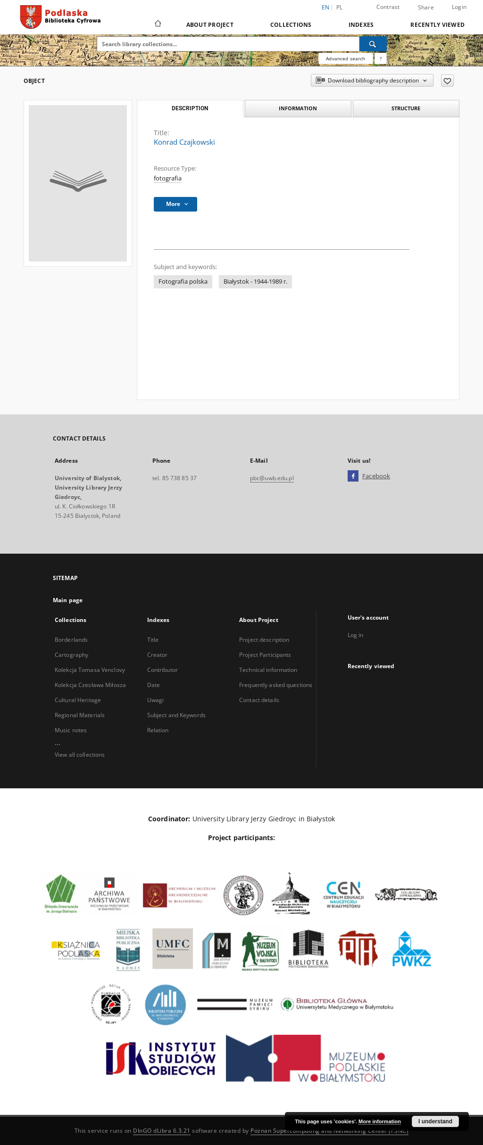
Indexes (361, 25)
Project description (264, 640)
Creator (157, 655)
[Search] (373, 43)
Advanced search (345, 58)
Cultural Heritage (78, 700)
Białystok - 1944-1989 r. (255, 282)
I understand (435, 1121)
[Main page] (157, 24)
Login (459, 7)
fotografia (168, 178)
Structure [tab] (405, 108)
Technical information (268, 670)
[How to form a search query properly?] (381, 58)
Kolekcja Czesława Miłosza (90, 685)
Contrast (388, 7)
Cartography (71, 655)
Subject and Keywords (176, 715)
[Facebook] (353, 476)
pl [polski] (339, 7)
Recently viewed (437, 25)
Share (426, 7)
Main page (68, 600)
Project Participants (265, 655)
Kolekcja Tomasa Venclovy (90, 670)
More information (379, 1121)
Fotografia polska (183, 282)
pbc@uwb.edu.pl (272, 478)
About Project (209, 25)
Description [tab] (190, 108)
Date (153, 685)
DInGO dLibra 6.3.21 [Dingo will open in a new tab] (162, 1131)
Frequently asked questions (275, 685)
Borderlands (71, 640)
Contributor (162, 670)
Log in (356, 635)
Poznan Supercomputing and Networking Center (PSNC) (329, 1131)
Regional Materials (80, 715)
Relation (158, 730)
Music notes (71, 730)
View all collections (80, 755)
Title (153, 640)
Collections (291, 25)
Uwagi (155, 700)
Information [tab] (298, 108)
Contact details (259, 700)
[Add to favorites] (447, 80)
